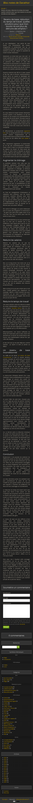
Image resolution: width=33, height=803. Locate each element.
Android (6, 698)
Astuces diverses (8, 699)
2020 (5, 761)
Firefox (5, 665)
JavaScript (6, 710)
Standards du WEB (8, 729)
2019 (5, 763)
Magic (5, 657)
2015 (5, 768)
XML (5, 734)
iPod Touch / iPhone (9, 708)
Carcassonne (7, 659)
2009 (5, 778)
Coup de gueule (8, 741)
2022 (5, 757)
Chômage (20, 36)
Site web (5, 598)
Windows (6, 731)
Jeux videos (7, 745)
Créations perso (8, 688)
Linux (5, 667)
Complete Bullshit (8, 740)
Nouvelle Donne (16, 308)
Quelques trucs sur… (9, 722)
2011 (5, 775)
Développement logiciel (10, 701)
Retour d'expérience (9, 727)
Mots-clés (6, 793)
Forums (6, 705)
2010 (5, 777)
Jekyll (5, 712)
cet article (22, 624)
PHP (5, 720)
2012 (5, 773)
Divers (5, 743)
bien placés (25, 138)
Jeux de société (8, 678)
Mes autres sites (8, 692)
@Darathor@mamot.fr (22, 799)
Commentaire (7, 603)
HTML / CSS (7, 706)
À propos (6, 791)
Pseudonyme (7, 593)
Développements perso (10, 690)
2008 (5, 780)
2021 (5, 759)
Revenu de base (13, 36)
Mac (5, 717)
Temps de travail (14, 38)
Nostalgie (6, 747)
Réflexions (18, 35)
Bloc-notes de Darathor (16, 2)
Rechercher (16, 643)
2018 (5, 764)
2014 (5, 770)
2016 (5, 766)
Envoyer (6, 627)
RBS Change (7, 724)
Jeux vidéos (7, 680)
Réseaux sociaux (8, 725)
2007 (5, 782)
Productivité (26, 36)
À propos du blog (8, 687)
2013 (5, 771)
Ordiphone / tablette (9, 718)
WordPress (7, 732)
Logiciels (6, 715)
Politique (21, 38)
